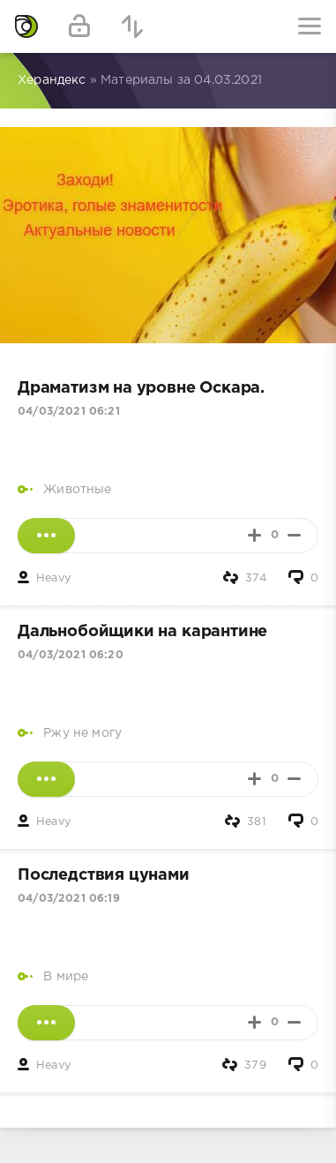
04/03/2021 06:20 (70, 655)
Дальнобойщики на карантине (142, 632)
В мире (65, 977)
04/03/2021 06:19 (69, 899)
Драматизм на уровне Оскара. (141, 388)
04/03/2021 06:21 (69, 411)
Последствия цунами (104, 875)
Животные (77, 489)
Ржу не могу (82, 733)
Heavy (53, 578)
